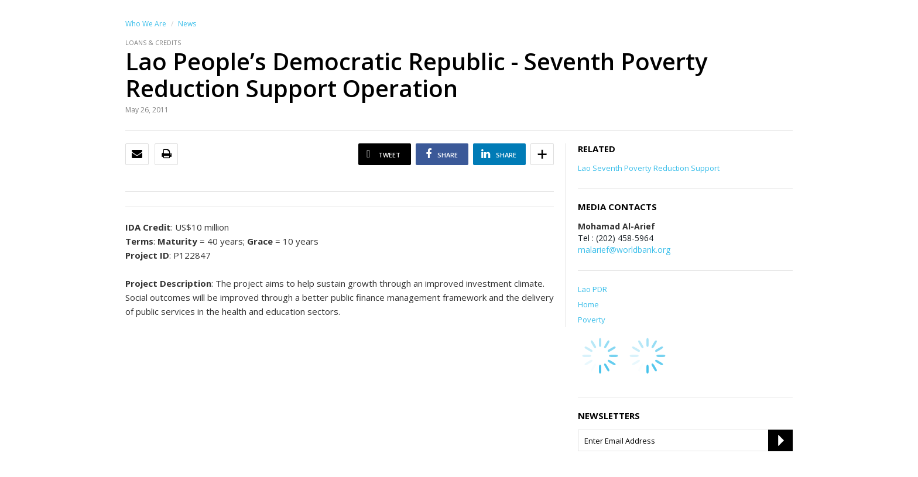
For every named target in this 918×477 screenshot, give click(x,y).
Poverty (591, 319)
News (187, 24)
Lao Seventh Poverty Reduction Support (649, 168)
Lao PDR (592, 289)
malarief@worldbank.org (624, 249)
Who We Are (145, 24)
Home (588, 304)
